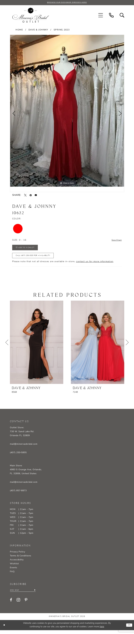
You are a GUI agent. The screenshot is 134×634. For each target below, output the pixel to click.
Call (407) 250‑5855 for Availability (37, 258)
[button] (100, 15)
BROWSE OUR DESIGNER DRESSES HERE (67, 3)
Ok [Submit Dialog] (129, 628)
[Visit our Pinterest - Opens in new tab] (26, 603)
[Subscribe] (39, 593)
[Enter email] (25, 593)
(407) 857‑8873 (18, 494)
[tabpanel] (67, 111)
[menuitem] (100, 15)
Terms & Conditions (20, 559)
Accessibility (17, 563)
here (102, 630)
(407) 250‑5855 (18, 456)
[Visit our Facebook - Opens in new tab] (11, 603)
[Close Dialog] (4, 629)
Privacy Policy (17, 555)
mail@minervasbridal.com (24, 447)
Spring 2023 (62, 30)
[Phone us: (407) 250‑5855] (111, 15)
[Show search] (122, 15)
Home (19, 30)
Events (13, 571)
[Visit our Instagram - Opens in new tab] (18, 603)
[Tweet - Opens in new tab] (25, 195)
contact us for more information (94, 265)
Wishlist (14, 567)
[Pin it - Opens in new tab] (31, 195)
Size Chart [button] (116, 240)
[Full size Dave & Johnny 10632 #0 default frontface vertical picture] (67, 111)
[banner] (30, 15)
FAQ (12, 575)
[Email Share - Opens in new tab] (36, 195)
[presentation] (36, 345)
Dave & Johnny (38, 30)
